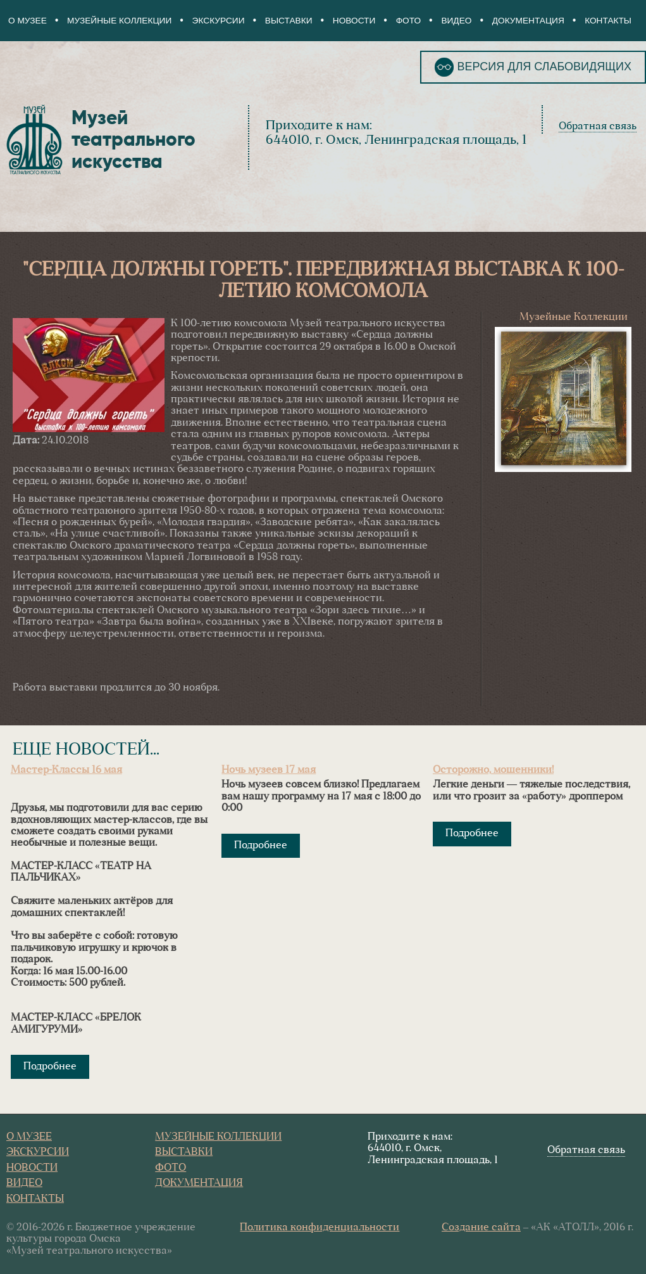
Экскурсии (218, 20)
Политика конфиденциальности (319, 1228)
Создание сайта (481, 1228)
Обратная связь (598, 127)
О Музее (27, 20)
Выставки (289, 20)
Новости (354, 20)
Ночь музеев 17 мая (268, 770)
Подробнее (50, 1067)
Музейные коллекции (119, 20)
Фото (408, 20)
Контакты (608, 20)
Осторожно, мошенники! (493, 770)
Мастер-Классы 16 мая (66, 770)
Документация (528, 20)
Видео (456, 20)
